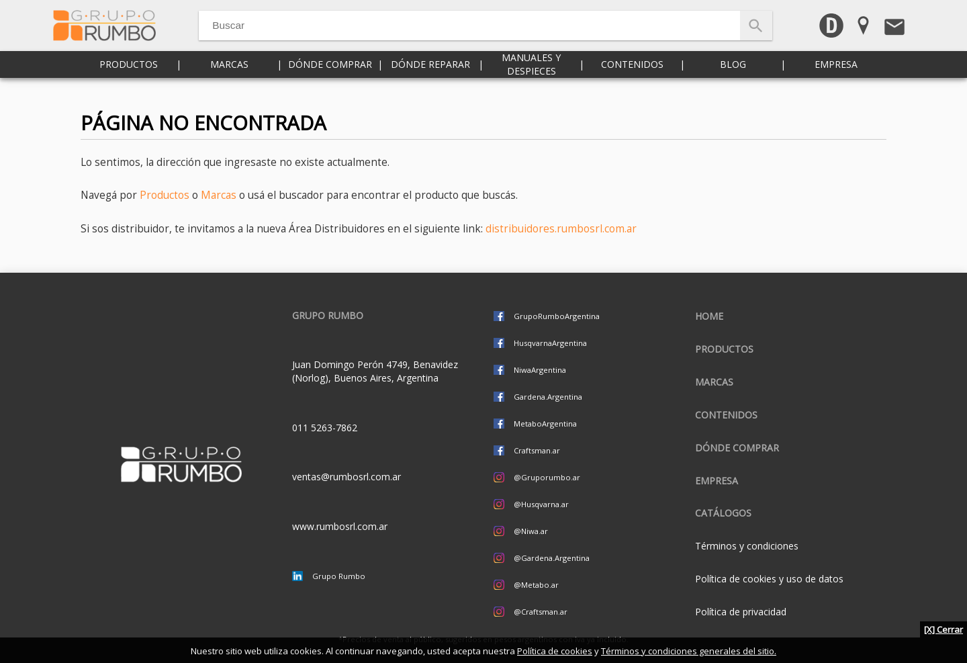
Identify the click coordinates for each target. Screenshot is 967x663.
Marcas (229, 80)
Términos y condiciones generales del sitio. (688, 651)
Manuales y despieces (531, 80)
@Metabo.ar (536, 585)
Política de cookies (554, 651)
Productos (128, 80)
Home (709, 316)
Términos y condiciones (746, 545)
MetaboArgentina (545, 423)
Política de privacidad (740, 611)
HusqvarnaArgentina (550, 343)
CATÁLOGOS (723, 512)
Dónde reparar (430, 80)
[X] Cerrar (943, 629)
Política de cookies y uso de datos (769, 578)
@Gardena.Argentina (552, 558)
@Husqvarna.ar (541, 504)
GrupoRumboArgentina (557, 316)
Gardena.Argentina (548, 397)
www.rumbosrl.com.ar (339, 526)
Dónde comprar (330, 80)
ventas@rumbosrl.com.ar (346, 476)
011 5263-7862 (324, 427)
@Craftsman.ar (540, 612)
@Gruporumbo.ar (547, 477)
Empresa (836, 80)
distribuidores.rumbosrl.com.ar (561, 229)
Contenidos (632, 80)
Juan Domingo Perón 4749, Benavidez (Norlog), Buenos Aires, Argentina (375, 371)
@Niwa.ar (531, 531)
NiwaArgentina (540, 370)
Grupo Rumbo (338, 576)
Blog (733, 80)
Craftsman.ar (537, 450)
